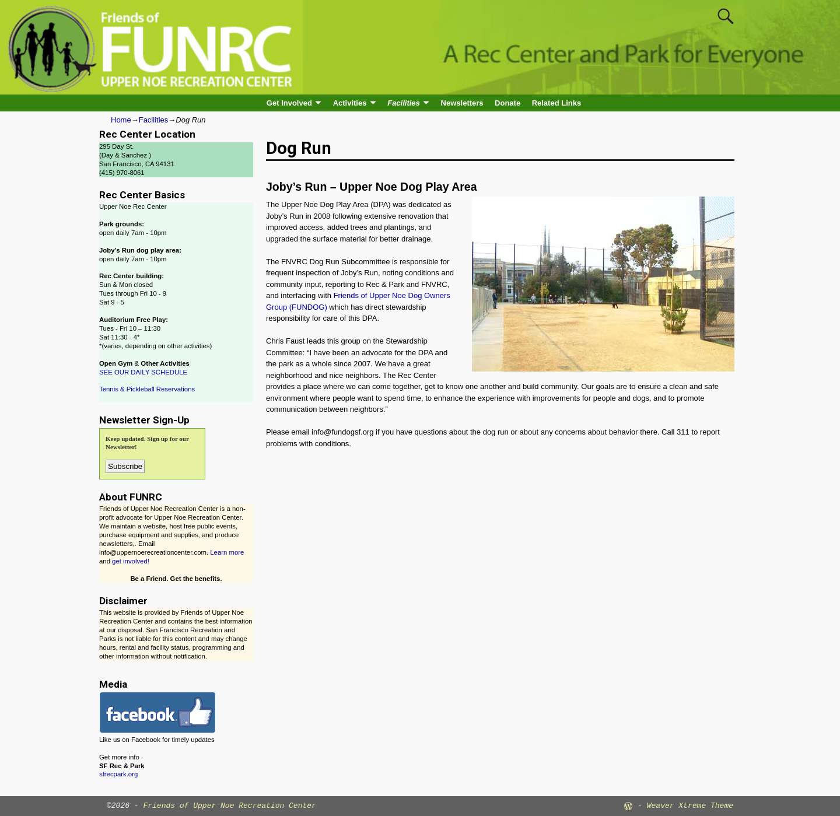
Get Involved (289, 103)
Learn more (227, 552)
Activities (350, 103)
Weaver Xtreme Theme (690, 805)
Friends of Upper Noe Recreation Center (229, 805)
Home (121, 119)
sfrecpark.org (118, 774)
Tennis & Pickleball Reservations (147, 389)
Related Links (557, 103)
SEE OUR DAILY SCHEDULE (143, 372)
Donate (507, 103)
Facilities (403, 103)
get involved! (130, 561)
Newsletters (462, 103)
